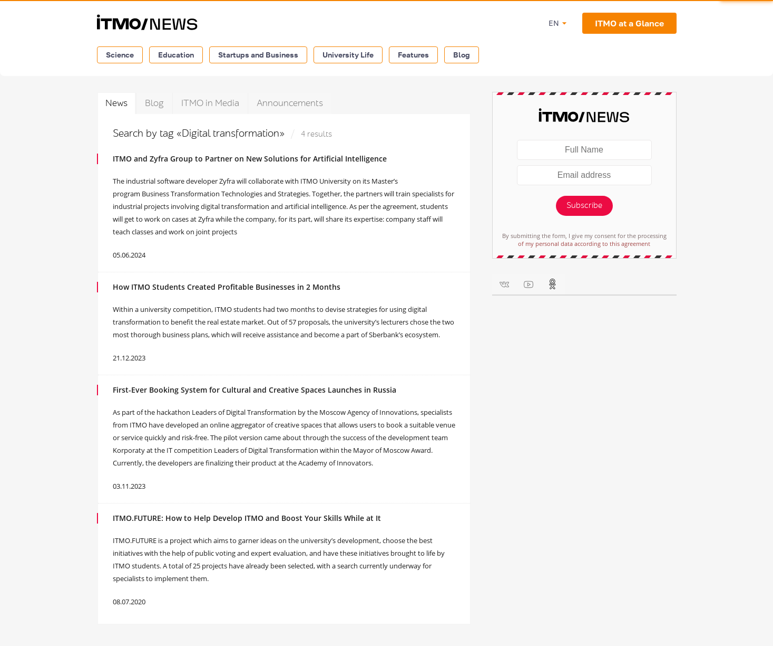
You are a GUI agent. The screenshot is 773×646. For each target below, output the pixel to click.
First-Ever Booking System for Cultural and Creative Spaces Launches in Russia (254, 390)
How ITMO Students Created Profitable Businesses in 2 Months (226, 287)
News (116, 103)
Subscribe (584, 206)
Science (120, 54)
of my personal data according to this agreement (584, 244)
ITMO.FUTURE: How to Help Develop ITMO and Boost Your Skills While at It (247, 518)
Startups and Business (258, 54)
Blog (461, 54)
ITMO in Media (210, 103)
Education (176, 54)
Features (413, 54)
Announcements (290, 103)
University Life (348, 54)
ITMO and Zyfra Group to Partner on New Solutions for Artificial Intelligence (250, 159)
